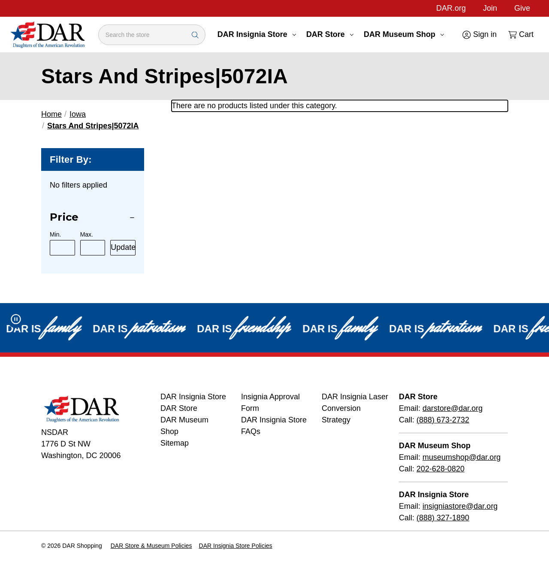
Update (123, 247)
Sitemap (174, 443)
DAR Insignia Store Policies (235, 545)
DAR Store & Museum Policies (151, 545)
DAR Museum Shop (404, 34)
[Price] (93, 217)
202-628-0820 (440, 469)
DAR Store (329, 34)
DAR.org (451, 8)
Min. (55, 234)
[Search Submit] (195, 34)
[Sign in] (479, 34)
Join (490, 8)
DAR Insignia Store (256, 34)
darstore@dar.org (452, 408)
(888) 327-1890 (442, 517)
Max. (86, 234)
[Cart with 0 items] (520, 34)
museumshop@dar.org (461, 457)
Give (522, 8)
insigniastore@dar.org (460, 506)
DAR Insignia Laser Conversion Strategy (355, 408)
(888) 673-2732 (442, 420)
